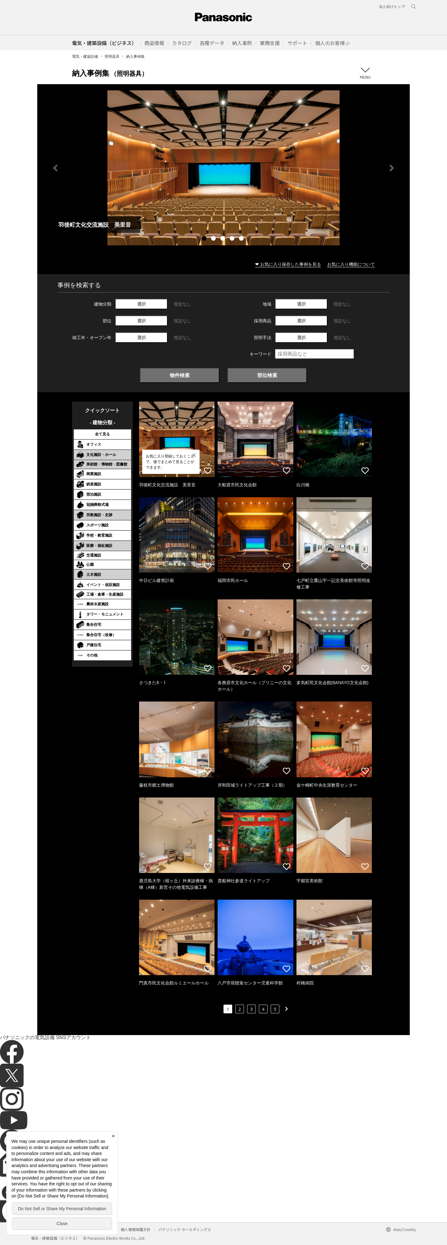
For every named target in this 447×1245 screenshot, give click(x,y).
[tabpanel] (223, 167)
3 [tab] (223, 239)
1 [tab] (205, 239)
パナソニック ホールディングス (184, 1229)
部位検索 (267, 375)
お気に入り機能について (351, 264)
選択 (141, 304)
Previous (55, 168)
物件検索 (180, 375)
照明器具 (112, 56)
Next (392, 168)
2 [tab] (214, 239)
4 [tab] (233, 239)
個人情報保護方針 (136, 1229)
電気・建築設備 (85, 56)
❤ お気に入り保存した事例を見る (288, 264)
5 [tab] (242, 239)
